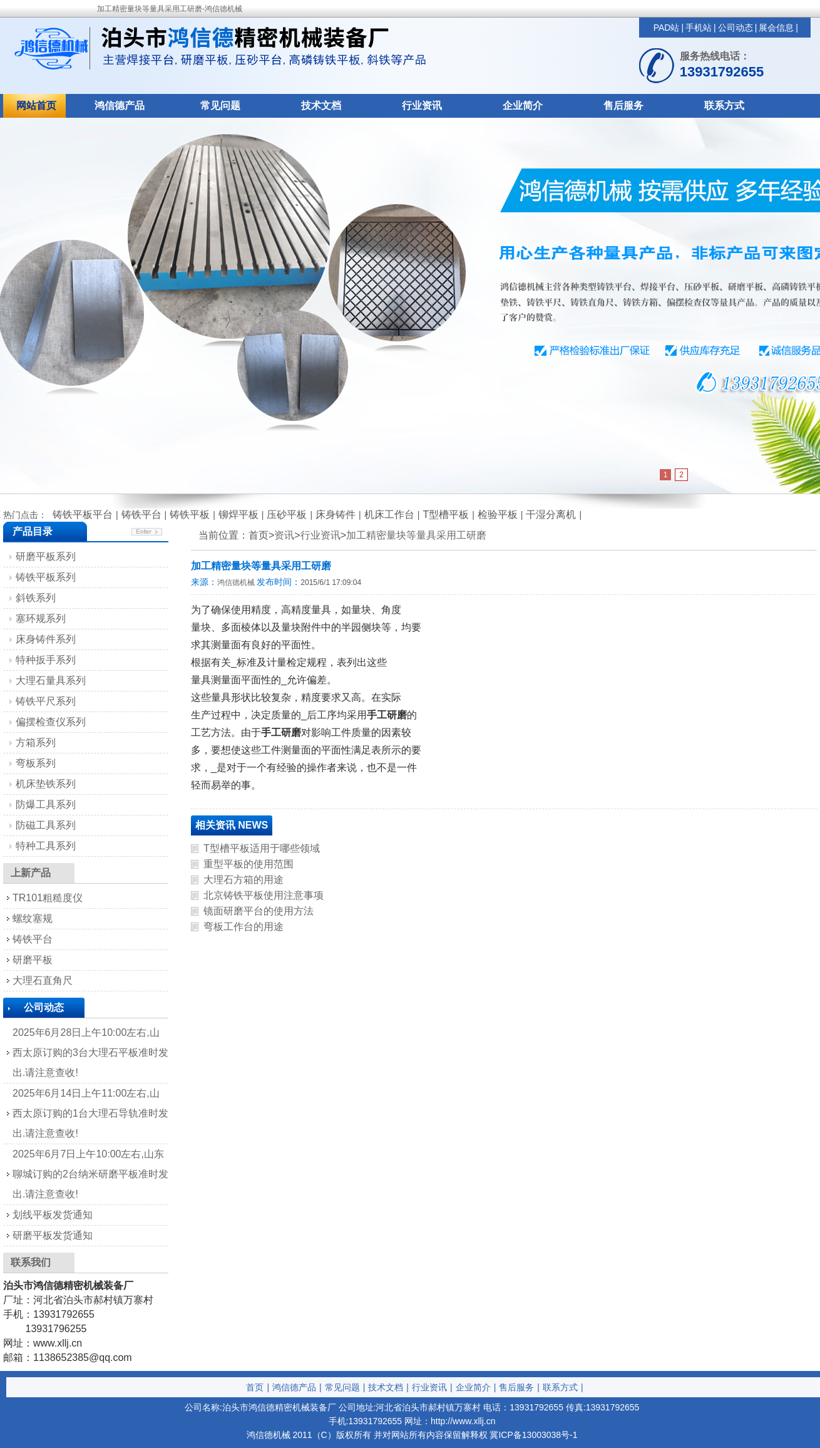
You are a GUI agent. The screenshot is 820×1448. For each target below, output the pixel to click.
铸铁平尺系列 (46, 701)
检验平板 (498, 514)
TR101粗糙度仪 (48, 897)
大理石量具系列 (51, 680)
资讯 (284, 535)
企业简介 (523, 105)
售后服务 (623, 105)
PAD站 (666, 28)
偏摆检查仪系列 (51, 721)
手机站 (698, 28)
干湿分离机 (551, 514)
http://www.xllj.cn (463, 1421)
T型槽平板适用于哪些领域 (261, 848)
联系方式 (724, 105)
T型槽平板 (446, 514)
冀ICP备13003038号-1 (533, 1435)
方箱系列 (36, 742)
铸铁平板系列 (46, 577)
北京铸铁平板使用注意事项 (263, 895)
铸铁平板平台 (83, 514)
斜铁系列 (36, 597)
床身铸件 (335, 514)
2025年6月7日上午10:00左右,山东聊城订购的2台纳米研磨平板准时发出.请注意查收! (90, 1174)
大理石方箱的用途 (243, 879)
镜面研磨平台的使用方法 (258, 911)
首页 (255, 1387)
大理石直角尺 (43, 980)
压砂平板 (287, 514)
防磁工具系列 (46, 825)
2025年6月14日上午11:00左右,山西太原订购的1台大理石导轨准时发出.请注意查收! (90, 1113)
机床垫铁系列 (46, 783)
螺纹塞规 (33, 918)
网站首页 (36, 105)
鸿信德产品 (120, 105)
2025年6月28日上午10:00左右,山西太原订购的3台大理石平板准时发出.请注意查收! (90, 1052)
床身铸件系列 (46, 639)
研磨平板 (33, 959)
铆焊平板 (238, 514)
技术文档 (321, 105)
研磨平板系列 (46, 556)
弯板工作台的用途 (243, 926)
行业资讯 (422, 105)
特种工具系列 (46, 845)
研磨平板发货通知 (53, 1235)
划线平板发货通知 (53, 1214)
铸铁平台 (141, 514)
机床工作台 (389, 514)
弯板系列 (36, 763)
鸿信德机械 (236, 582)
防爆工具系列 (46, 804)
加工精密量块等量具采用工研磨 (416, 535)
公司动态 (735, 28)
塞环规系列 (41, 618)
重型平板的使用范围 (248, 864)
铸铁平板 (190, 514)
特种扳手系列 (46, 659)
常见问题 (220, 105)
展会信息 (776, 28)
